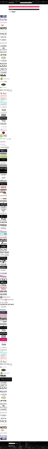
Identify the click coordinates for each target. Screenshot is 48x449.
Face (20, 442)
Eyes (19, 443)
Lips (19, 444)
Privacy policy (27, 444)
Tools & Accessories (20, 446)
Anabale (11, 3)
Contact (38, 0)
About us (36, 0)
